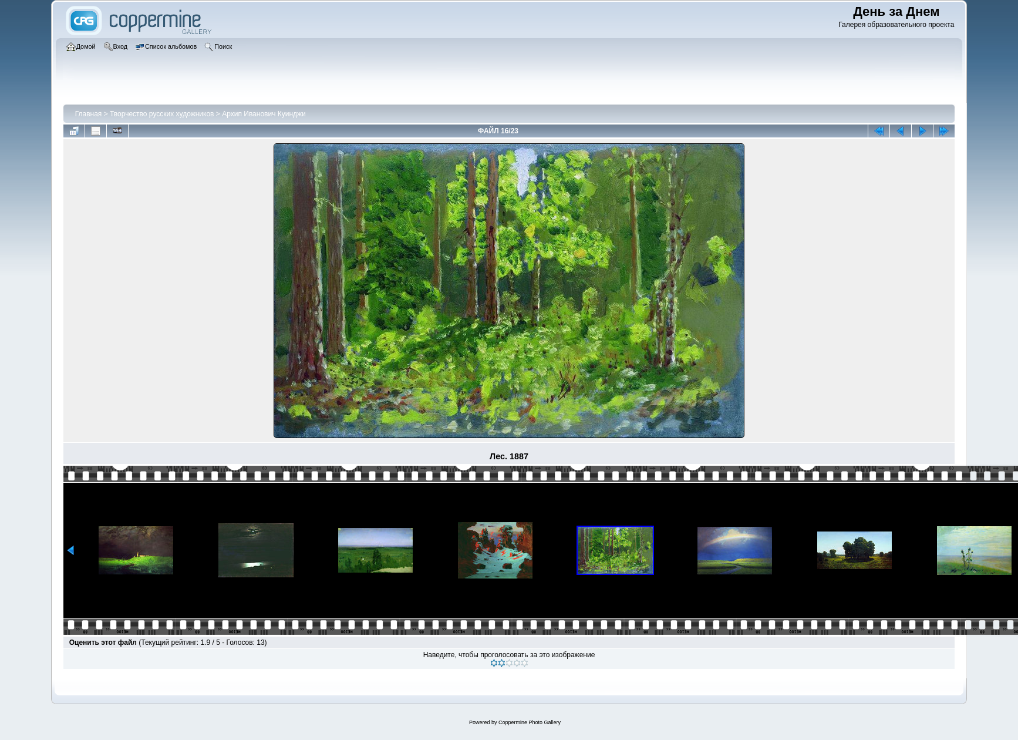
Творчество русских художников (162, 114)
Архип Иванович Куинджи (264, 114)
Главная (88, 114)
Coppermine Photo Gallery (529, 722)
